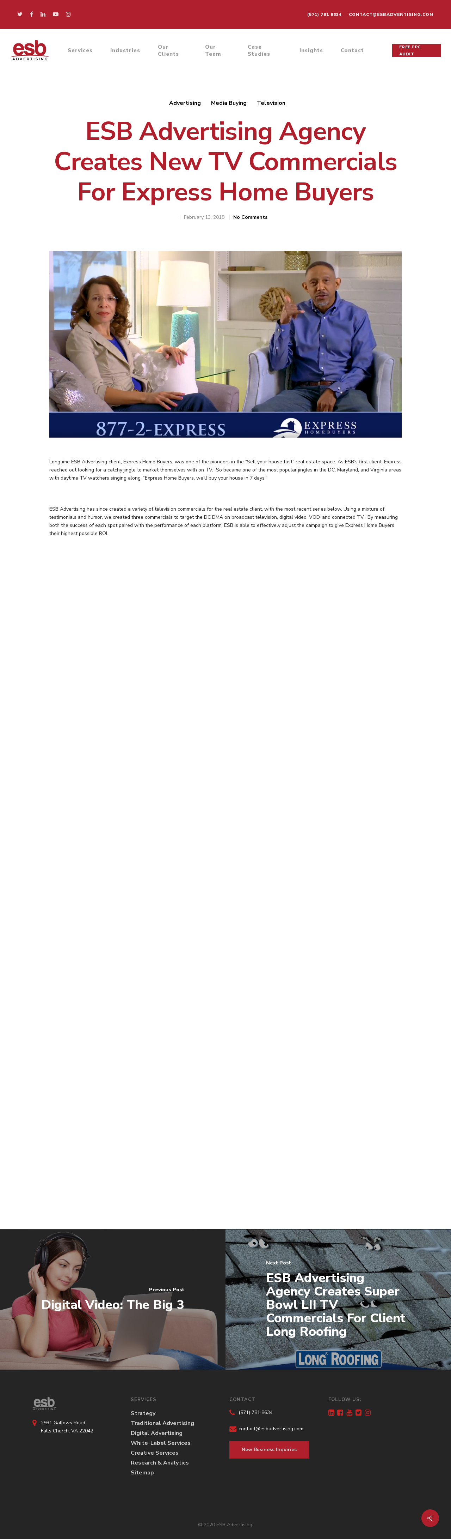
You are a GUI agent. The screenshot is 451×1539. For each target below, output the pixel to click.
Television (271, 103)
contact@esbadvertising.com (391, 14)
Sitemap (142, 1472)
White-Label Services (161, 1443)
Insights (311, 50)
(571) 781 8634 (324, 14)
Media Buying (229, 103)
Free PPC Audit (410, 50)
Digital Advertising (157, 1433)
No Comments (250, 217)
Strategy (143, 1413)
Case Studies (259, 50)
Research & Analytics (160, 1462)
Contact (352, 50)
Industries (125, 50)
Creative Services (155, 1452)
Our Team (213, 50)
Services (80, 50)
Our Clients (168, 50)
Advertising (185, 103)
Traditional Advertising (162, 1423)
